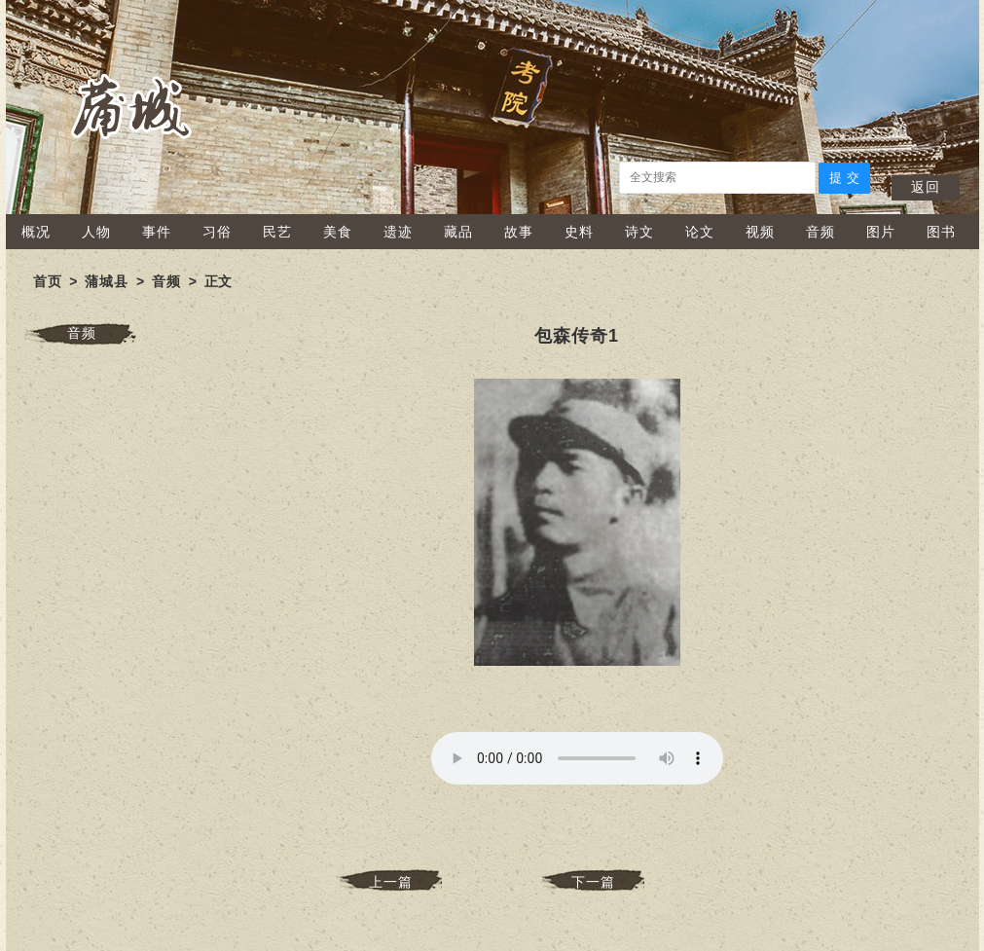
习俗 (217, 231)
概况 (36, 231)
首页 (47, 281)
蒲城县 (106, 281)
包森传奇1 (576, 336)
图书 (941, 231)
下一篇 (593, 882)
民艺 (277, 231)
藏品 (458, 231)
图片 (880, 231)
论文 (699, 231)
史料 (579, 231)
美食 (337, 231)
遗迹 (398, 231)
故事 (518, 231)
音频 (820, 231)
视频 (760, 231)
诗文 (639, 231)
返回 (925, 187)
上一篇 (391, 882)
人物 (96, 231)
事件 (156, 231)
